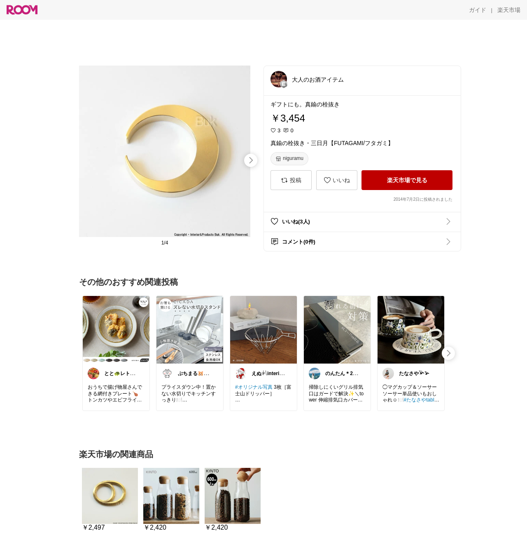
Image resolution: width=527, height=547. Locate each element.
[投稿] (291, 180)
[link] (116, 329)
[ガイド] (477, 10)
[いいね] (336, 180)
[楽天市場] (508, 10)
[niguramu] (289, 158)
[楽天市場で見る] (406, 180)
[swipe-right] (250, 160)
